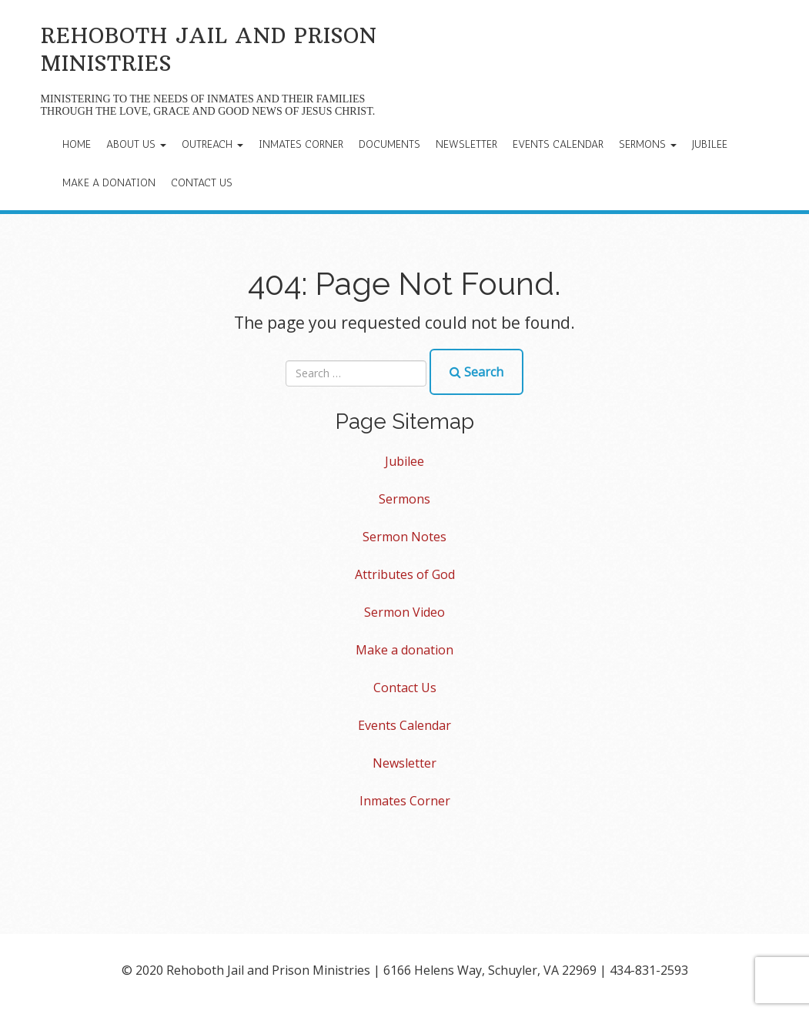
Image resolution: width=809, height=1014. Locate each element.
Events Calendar (558, 144)
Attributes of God (405, 574)
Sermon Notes (404, 536)
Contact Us (201, 182)
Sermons (648, 144)
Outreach (212, 144)
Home (76, 144)
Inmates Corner (301, 144)
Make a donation (108, 182)
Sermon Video (404, 612)
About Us (136, 144)
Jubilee (709, 144)
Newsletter (466, 144)
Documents (389, 144)
